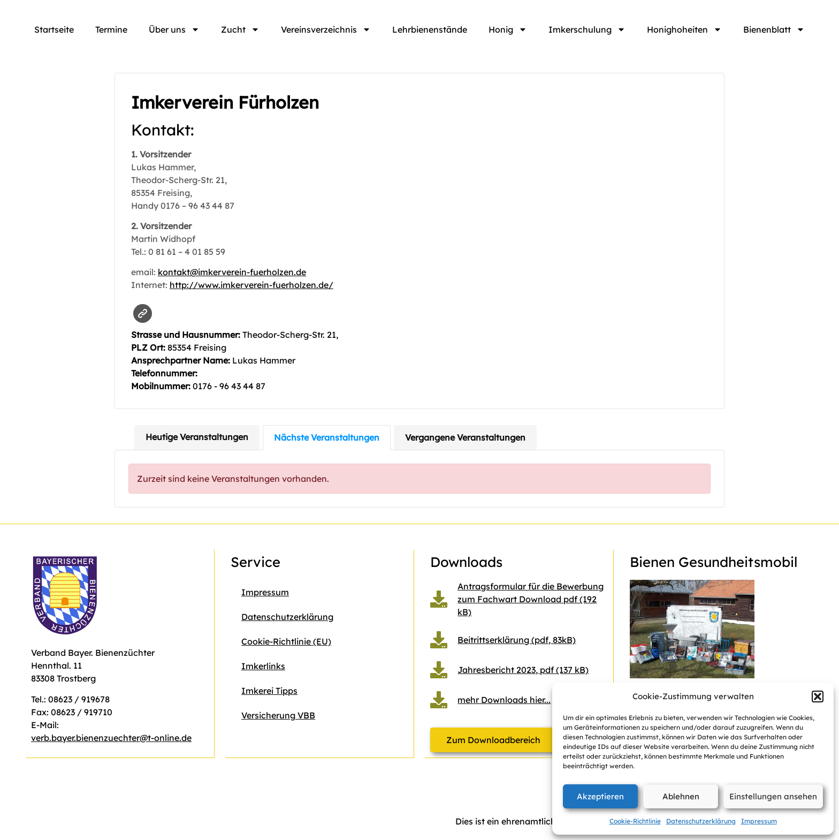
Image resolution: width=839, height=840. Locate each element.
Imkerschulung (587, 29)
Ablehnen (680, 796)
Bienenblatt (774, 29)
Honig (508, 29)
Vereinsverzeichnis (326, 29)
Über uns (174, 29)
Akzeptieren (600, 796)
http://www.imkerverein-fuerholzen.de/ (251, 284)
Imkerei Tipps (269, 690)
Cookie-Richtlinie (635, 821)
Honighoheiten (684, 29)
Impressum (759, 821)
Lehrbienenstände (429, 29)
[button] (817, 696)
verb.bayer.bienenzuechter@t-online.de (111, 737)
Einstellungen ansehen (773, 796)
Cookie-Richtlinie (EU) (286, 641)
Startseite (54, 29)
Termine (111, 29)
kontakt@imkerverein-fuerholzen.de (232, 272)
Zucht (240, 29)
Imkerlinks (263, 666)
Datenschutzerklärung (701, 821)
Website (142, 313)
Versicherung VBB (278, 715)
